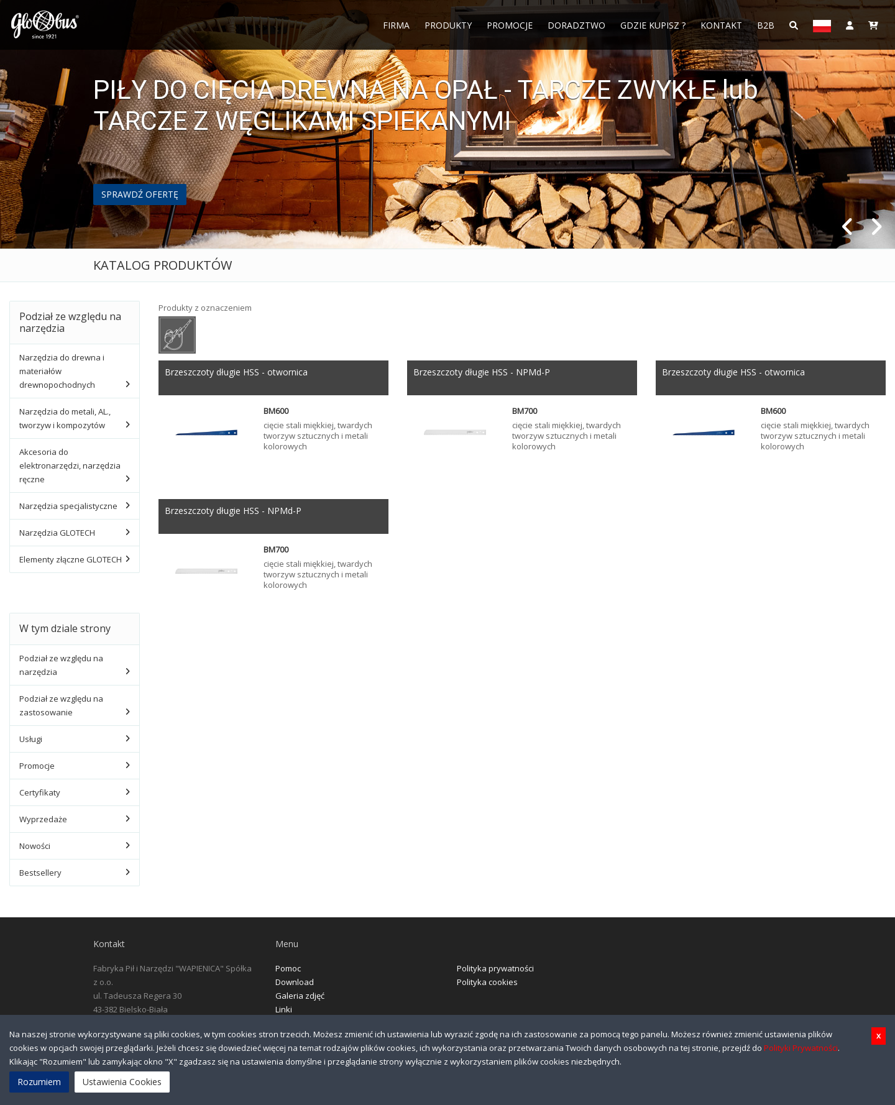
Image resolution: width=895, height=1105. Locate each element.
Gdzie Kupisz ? (653, 25)
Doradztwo (576, 25)
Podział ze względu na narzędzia (61, 665)
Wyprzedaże (43, 819)
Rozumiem (39, 1082)
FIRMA (396, 25)
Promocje (510, 25)
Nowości (34, 845)
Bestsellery (40, 872)
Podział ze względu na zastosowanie (61, 705)
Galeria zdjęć (299, 995)
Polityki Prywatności (801, 1047)
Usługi (30, 739)
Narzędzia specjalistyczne (68, 505)
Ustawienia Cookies (122, 1082)
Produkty (448, 25)
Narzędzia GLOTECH (57, 532)
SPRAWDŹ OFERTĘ (139, 194)
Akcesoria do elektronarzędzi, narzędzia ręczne (70, 465)
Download (294, 982)
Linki (283, 1009)
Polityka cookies (487, 982)
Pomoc (288, 968)
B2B (765, 25)
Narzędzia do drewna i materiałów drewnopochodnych (61, 371)
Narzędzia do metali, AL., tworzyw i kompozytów (65, 418)
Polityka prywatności (495, 968)
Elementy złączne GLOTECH (70, 559)
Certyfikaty (39, 792)
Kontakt (721, 25)
